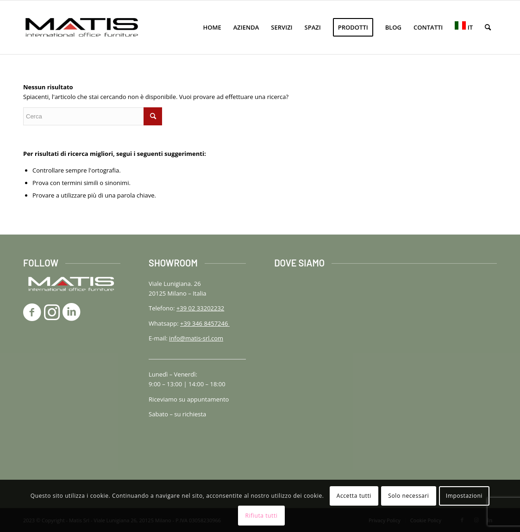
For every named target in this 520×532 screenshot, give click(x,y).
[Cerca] (488, 27)
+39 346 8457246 (205, 323)
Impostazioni (464, 496)
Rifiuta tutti (261, 516)
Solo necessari (408, 496)
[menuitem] (212, 27)
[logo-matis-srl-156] (81, 27)
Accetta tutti (354, 496)
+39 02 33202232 (200, 308)
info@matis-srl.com (196, 338)
